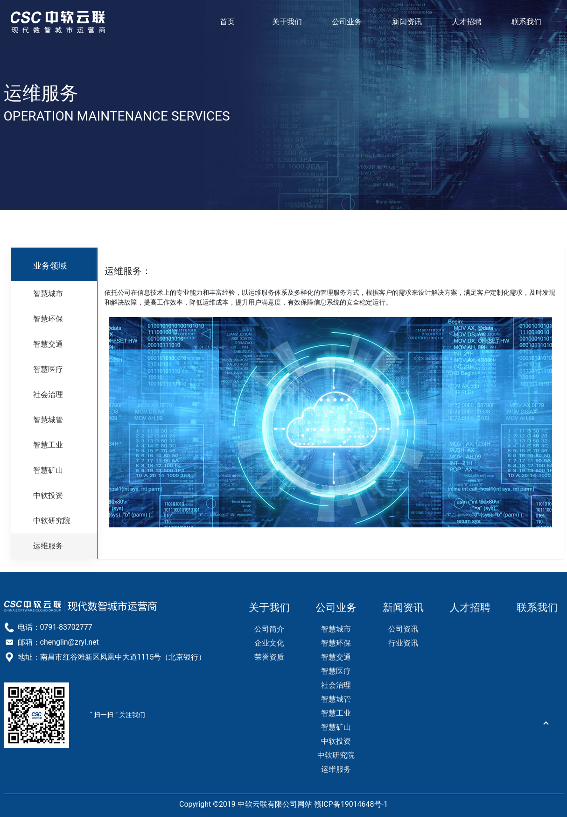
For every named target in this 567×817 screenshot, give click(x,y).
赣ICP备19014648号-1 (351, 804)
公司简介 (269, 629)
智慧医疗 (48, 369)
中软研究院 (51, 520)
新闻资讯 (407, 21)
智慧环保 (48, 318)
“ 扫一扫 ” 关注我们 (117, 714)
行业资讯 (403, 643)
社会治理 (48, 394)
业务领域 (50, 265)
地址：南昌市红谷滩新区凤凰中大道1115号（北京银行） (112, 657)
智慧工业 (48, 444)
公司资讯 (403, 629)
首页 (227, 21)
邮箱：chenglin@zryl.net (58, 642)
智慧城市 (48, 293)
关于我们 (287, 21)
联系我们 (526, 21)
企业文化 (269, 643)
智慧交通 (48, 344)
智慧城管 (48, 419)
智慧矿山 (48, 470)
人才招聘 (467, 21)
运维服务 (48, 545)
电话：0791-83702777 (55, 627)
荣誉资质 (269, 657)
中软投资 (48, 495)
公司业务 (347, 21)
